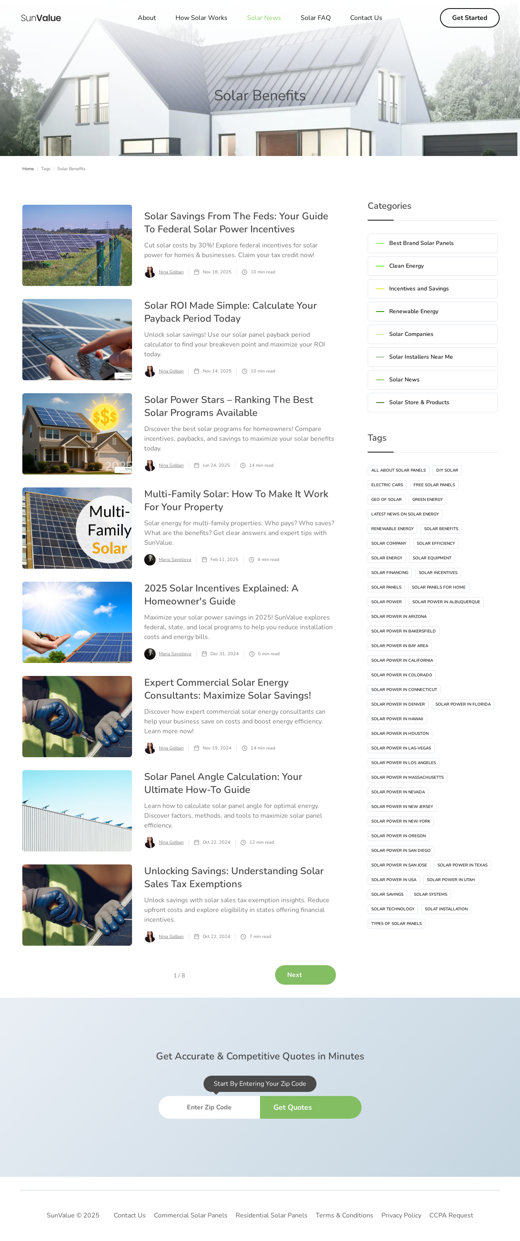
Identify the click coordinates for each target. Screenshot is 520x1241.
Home (28, 169)
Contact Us (366, 17)
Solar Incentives (438, 573)
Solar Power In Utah (451, 880)
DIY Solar (447, 470)
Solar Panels (386, 587)
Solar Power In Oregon (398, 836)
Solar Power (386, 602)
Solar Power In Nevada (398, 792)
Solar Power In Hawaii (397, 719)
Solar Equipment (432, 558)
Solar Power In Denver (398, 704)
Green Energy (427, 499)
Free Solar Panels (434, 485)
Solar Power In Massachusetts (407, 777)
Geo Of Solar (386, 499)
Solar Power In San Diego (401, 850)
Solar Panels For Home (439, 587)
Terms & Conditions (344, 1215)
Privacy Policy (401, 1215)
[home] (41, 18)
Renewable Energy (392, 529)
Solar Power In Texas (463, 865)
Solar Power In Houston (400, 733)
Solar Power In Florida (463, 704)
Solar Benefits (441, 529)
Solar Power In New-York (400, 821)
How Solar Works (202, 17)
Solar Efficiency (436, 543)
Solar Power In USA (393, 880)
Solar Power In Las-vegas (401, 748)
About (147, 17)
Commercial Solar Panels (191, 1215)
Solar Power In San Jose (399, 865)
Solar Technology (392, 909)
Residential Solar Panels (272, 1215)
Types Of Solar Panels (396, 924)
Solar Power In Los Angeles (403, 763)
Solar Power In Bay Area (399, 646)
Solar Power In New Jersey (402, 807)
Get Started (470, 17)
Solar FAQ (316, 17)
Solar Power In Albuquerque (446, 602)
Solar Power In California (402, 660)
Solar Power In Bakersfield (403, 631)
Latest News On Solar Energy (405, 514)
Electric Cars (387, 485)
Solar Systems (430, 894)
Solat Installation (446, 909)
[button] (264, 18)
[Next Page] (305, 975)
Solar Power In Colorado (401, 675)
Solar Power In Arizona (399, 616)
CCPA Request (451, 1215)
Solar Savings (387, 894)
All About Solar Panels (398, 470)
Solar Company (388, 543)
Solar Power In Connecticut (404, 690)
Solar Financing (389, 573)
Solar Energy (386, 558)
